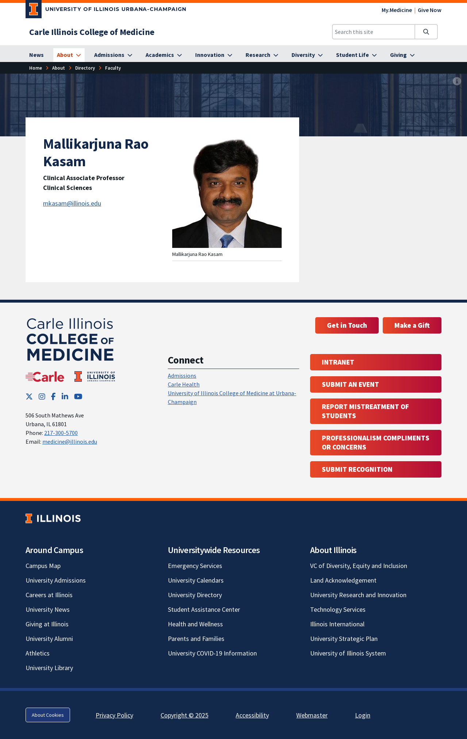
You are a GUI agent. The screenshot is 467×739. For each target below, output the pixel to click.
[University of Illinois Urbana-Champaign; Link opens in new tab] (106, 10)
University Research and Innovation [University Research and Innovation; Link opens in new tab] (358, 595)
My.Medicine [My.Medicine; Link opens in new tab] (397, 9)
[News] (36, 55)
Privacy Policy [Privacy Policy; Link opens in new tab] (114, 715)
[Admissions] (113, 55)
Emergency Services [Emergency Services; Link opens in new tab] (195, 565)
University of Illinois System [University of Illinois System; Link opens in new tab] (348, 653)
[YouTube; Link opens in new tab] (78, 396)
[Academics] (164, 55)
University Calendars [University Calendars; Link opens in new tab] (196, 580)
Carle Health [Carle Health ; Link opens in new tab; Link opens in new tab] (184, 384)
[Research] (262, 55)
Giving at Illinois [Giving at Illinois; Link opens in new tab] (47, 624)
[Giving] (402, 55)
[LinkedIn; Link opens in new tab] (65, 396)
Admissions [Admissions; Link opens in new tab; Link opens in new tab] (182, 375)
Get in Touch (347, 325)
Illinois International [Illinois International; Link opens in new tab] (337, 624)
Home (35, 68)
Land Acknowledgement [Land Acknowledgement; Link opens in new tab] (343, 580)
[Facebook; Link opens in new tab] (53, 396)
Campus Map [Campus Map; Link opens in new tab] (43, 565)
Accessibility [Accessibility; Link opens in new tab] (252, 715)
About (58, 68)
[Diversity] (307, 55)
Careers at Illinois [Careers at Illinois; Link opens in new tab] (49, 595)
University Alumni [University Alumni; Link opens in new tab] (49, 638)
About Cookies (48, 715)
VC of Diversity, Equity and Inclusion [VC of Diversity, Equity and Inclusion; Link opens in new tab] (358, 565)
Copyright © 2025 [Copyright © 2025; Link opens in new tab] (184, 715)
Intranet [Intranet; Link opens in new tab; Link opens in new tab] (338, 362)
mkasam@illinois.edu (72, 203)
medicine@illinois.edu (69, 441)
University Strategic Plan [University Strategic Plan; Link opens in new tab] (344, 638)
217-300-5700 (61, 432)
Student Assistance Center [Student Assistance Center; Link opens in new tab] (204, 609)
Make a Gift (412, 325)
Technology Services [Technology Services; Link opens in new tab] (338, 609)
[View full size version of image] (457, 81)
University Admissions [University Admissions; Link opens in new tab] (56, 580)
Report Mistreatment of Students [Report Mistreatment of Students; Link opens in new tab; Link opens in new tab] (365, 411)
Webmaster (312, 715)
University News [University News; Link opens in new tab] (48, 609)
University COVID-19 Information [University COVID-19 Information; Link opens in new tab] (212, 653)
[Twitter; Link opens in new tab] (29, 396)
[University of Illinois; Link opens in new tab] (53, 519)
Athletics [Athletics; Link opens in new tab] (38, 653)
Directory (85, 68)
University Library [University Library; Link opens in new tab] (49, 668)
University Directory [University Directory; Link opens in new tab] (195, 595)
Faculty (113, 68)
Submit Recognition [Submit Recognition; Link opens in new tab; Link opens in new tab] (357, 469)
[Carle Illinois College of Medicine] (91, 32)
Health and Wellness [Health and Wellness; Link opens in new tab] (195, 624)
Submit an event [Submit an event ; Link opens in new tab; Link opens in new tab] (350, 384)
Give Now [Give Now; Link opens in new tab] (429, 9)
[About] (69, 55)
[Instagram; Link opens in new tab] (42, 396)
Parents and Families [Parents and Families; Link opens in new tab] (196, 638)
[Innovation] (214, 55)
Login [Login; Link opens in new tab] (362, 715)
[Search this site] (373, 32)
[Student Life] (356, 55)
